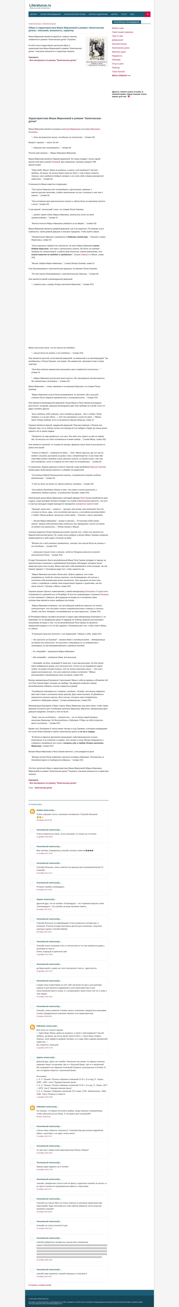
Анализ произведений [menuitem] (50, 14)
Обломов (116, 60)
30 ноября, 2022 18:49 (44, 1212)
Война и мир (118, 28)
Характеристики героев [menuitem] (74, 14)
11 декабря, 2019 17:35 (45, 1048)
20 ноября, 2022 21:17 (44, 1189)
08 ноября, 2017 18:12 (44, 932)
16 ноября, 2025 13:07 (44, 1276)
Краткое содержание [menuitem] (98, 14)
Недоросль (117, 56)
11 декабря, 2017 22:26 (45, 954)
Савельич (85, 254)
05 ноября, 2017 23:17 (44, 909)
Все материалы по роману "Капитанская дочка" (53, 60)
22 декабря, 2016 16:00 (45, 837)
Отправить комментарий (40, 1285)
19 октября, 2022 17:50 (44, 1169)
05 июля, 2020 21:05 (43, 1116)
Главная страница (35, 24)
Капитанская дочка (49, 24)
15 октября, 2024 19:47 (44, 1228)
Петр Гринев (86, 498)
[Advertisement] (69, 89)
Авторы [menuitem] (33, 14)
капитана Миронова (71, 129)
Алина (40, 810)
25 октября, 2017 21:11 (44, 873)
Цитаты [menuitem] (114, 14)
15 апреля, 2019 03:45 (44, 1016)
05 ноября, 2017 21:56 (44, 890)
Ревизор (116, 67)
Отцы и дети (118, 63)
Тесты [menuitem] (124, 14)
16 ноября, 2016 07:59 (44, 820)
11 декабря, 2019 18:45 (45, 1097)
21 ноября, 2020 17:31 (44, 1136)
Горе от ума (117, 36)
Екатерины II (91, 591)
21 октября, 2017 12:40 (44, 853)
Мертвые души (119, 52)
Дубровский (117, 40)
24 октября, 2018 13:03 (44, 996)
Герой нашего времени (122, 32)
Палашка (104, 594)
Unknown (41, 1026)
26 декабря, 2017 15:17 (45, 971)
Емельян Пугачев (98, 467)
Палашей (55, 162)
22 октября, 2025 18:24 (44, 1260)
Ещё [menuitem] (132, 14)
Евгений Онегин (119, 44)
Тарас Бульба (118, 71)
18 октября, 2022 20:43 (44, 1153)
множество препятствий (87, 504)
